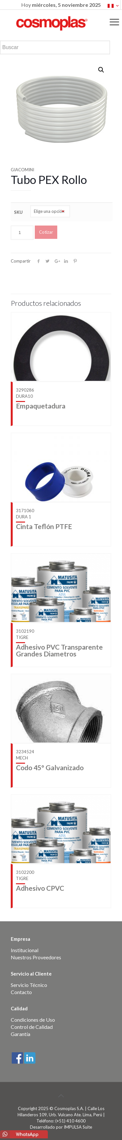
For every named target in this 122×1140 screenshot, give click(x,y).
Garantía (20, 1034)
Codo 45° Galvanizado (50, 767)
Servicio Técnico (29, 985)
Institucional (24, 950)
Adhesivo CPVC (40, 888)
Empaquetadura (40, 406)
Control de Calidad (32, 1027)
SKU (18, 212)
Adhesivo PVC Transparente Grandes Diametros (59, 650)
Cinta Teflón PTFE (44, 526)
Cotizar (46, 232)
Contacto (21, 992)
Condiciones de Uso (33, 1020)
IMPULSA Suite (78, 1127)
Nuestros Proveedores (36, 957)
